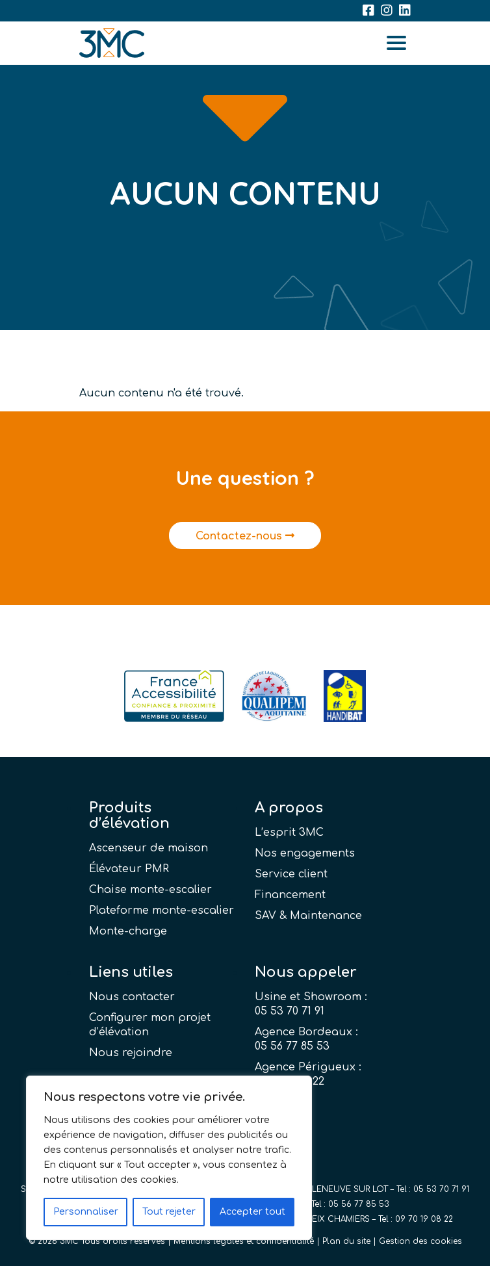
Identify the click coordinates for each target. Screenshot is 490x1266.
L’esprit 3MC (289, 832)
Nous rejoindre (130, 1053)
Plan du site (346, 1241)
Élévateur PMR (129, 869)
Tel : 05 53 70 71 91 (432, 1189)
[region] (169, 1158)
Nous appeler (306, 972)
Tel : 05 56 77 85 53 (350, 1204)
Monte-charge (128, 931)
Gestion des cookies (420, 1241)
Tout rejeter (169, 1212)
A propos (289, 808)
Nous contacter (132, 997)
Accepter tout (252, 1212)
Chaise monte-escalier (150, 890)
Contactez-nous (245, 536)
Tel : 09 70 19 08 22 (415, 1219)
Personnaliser (85, 1212)
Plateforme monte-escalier (161, 910)
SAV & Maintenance (308, 916)
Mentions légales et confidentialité (244, 1241)
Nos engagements (305, 853)
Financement (290, 895)
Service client (291, 874)
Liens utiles (131, 972)
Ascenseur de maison (148, 848)
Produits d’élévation (129, 815)
